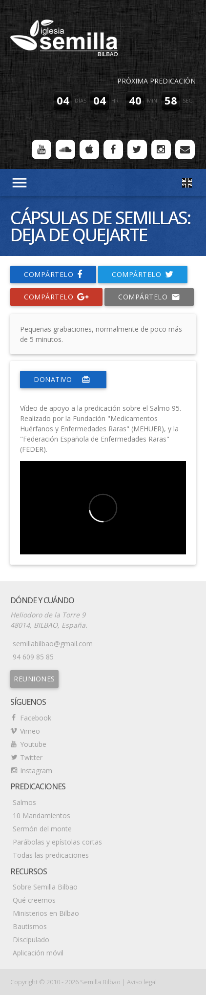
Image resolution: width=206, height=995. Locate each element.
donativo (63, 379)
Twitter (31, 757)
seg (188, 100)
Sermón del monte (42, 828)
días (80, 100)
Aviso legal (142, 981)
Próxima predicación (156, 80)
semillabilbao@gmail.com (53, 643)
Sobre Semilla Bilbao (45, 886)
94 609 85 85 (33, 656)
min (152, 100)
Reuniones (34, 678)
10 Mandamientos (41, 815)
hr (115, 100)
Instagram (36, 770)
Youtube (33, 744)
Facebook (35, 717)
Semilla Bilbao (100, 981)
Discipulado (31, 939)
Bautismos (30, 926)
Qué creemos (34, 900)
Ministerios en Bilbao (46, 913)
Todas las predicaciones (51, 855)
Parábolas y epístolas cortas (57, 842)
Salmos (24, 802)
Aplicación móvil (38, 952)
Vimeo (30, 731)
